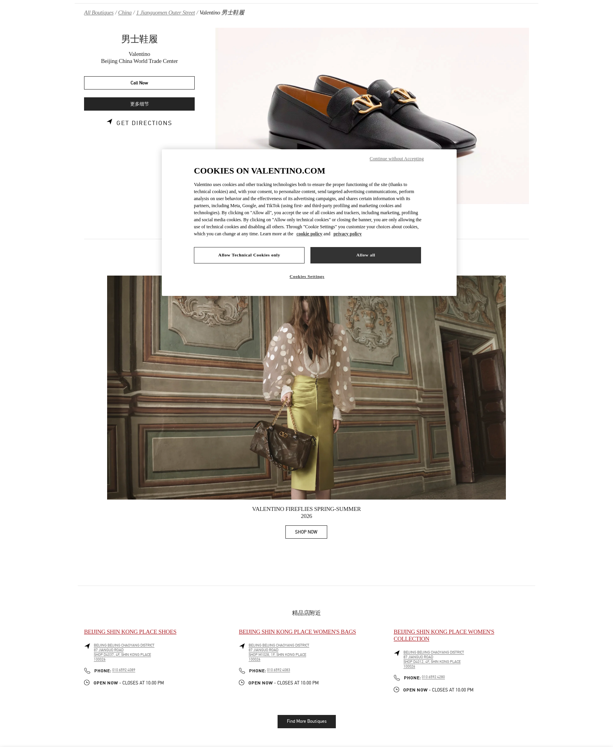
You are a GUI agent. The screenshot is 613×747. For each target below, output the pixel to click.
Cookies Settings (307, 276)
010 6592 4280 (433, 677)
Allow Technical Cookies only (249, 255)
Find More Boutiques (306, 721)
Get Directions (144, 123)
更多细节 (139, 104)
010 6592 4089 (123, 670)
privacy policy (347, 233)
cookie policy (309, 233)
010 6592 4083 (278, 670)
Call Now (139, 83)
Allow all (365, 255)
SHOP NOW (311, 533)
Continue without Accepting (397, 158)
